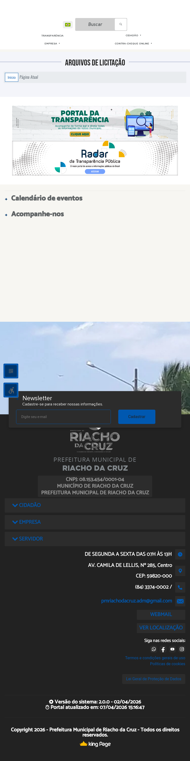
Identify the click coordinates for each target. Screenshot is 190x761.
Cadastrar (136, 416)
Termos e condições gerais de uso (155, 658)
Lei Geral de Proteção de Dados (153, 679)
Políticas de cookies (167, 663)
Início (12, 77)
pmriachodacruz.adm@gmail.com (136, 601)
